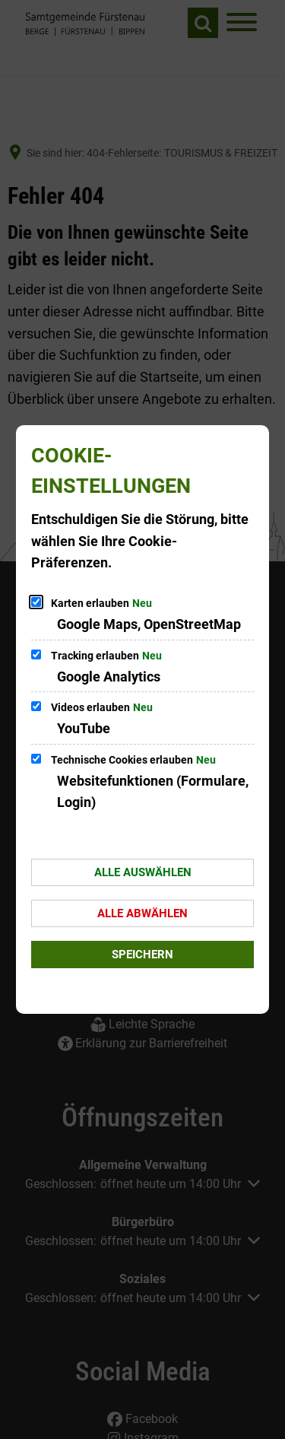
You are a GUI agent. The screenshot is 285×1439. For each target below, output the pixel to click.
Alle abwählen (142, 913)
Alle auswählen (143, 872)
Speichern (142, 954)
